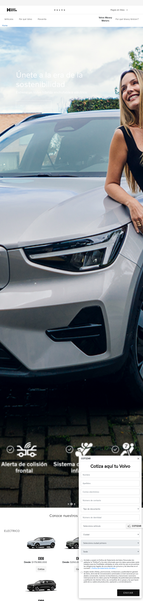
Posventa (42, 19)
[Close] (138, 458)
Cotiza (41, 569)
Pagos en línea (117, 10)
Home (5, 25)
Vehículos (9, 19)
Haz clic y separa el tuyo (32, 105)
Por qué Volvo (26, 19)
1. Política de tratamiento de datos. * (103, 568)
